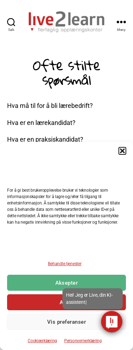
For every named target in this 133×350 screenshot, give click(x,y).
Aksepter (66, 283)
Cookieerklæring (42, 340)
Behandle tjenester (64, 263)
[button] (122, 150)
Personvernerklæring (83, 340)
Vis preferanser (66, 322)
